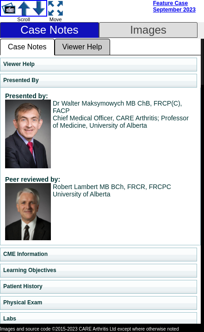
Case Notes (49, 30)
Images (148, 30)
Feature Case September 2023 (174, 6)
